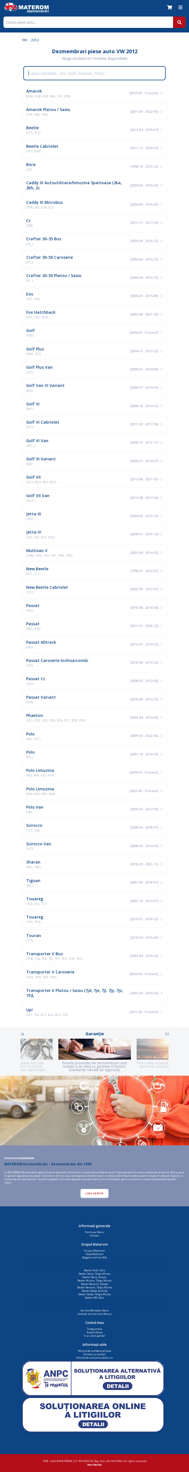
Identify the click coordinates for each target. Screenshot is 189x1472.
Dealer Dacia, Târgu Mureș (94, 1274)
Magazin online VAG (94, 1257)
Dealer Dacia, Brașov (94, 1277)
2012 (35, 40)
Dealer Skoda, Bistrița (95, 1291)
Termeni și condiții (94, 1354)
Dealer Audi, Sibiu (94, 1270)
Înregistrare (94, 1329)
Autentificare (95, 1332)
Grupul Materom (94, 1250)
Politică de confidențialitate (94, 1351)
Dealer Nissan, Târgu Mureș (94, 1280)
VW (24, 40)
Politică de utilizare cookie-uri (94, 1358)
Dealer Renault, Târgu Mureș (94, 1287)
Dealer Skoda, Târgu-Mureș (94, 1294)
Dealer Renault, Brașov (94, 1284)
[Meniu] (180, 7)
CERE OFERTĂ (94, 1193)
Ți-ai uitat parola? (94, 1336)
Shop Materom (95, 1254)
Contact (94, 1235)
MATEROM (94, 1465)
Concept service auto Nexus (95, 1314)
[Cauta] (88, 22)
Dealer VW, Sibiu (94, 1297)
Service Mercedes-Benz (95, 1310)
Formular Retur (94, 1232)
